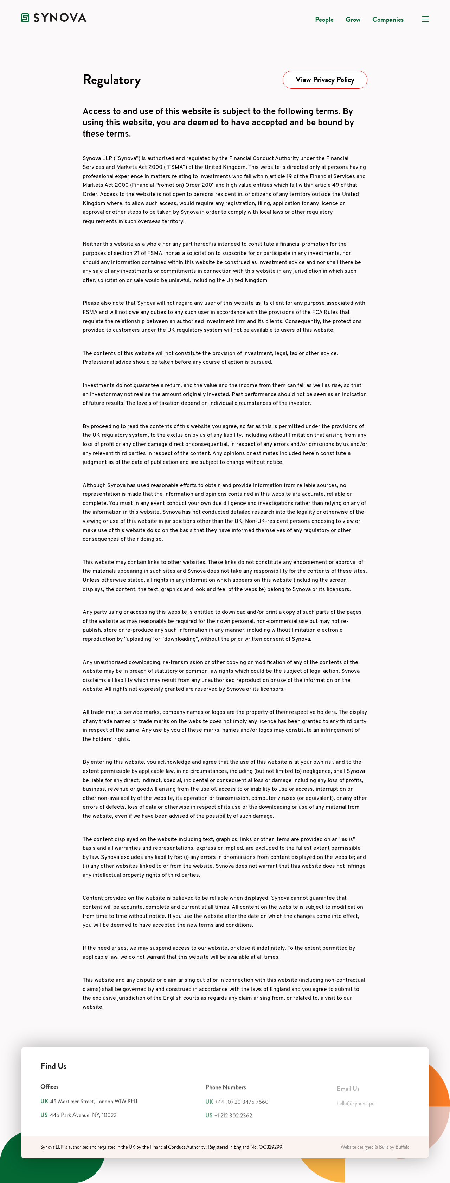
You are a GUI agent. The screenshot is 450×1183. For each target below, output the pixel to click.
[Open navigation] (425, 19)
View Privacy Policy (325, 79)
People (324, 19)
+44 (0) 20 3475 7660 (242, 1105)
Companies (388, 19)
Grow (353, 19)
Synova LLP (51, 1147)
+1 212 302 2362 (233, 1119)
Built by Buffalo (394, 1147)
